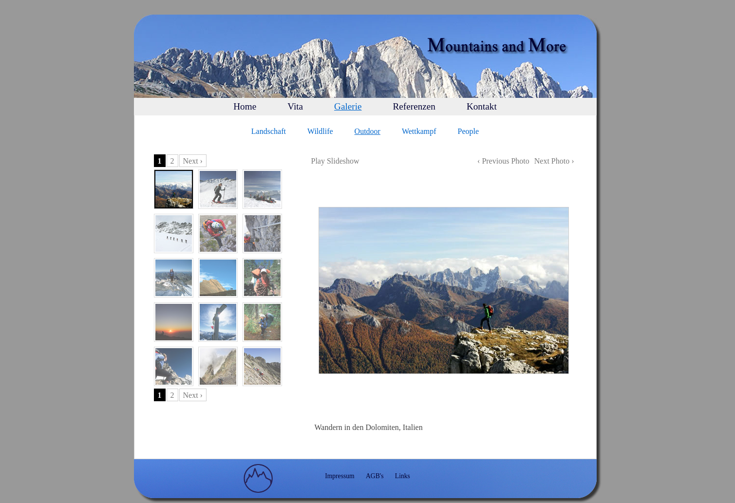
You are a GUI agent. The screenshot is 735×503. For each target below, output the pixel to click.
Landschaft (268, 131)
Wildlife (320, 131)
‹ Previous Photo (503, 161)
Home (244, 106)
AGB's (374, 476)
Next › (193, 161)
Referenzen (414, 106)
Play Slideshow (335, 161)
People (468, 131)
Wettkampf (419, 131)
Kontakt (482, 106)
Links (402, 476)
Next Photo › (554, 161)
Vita (295, 106)
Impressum (339, 476)
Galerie (347, 106)
